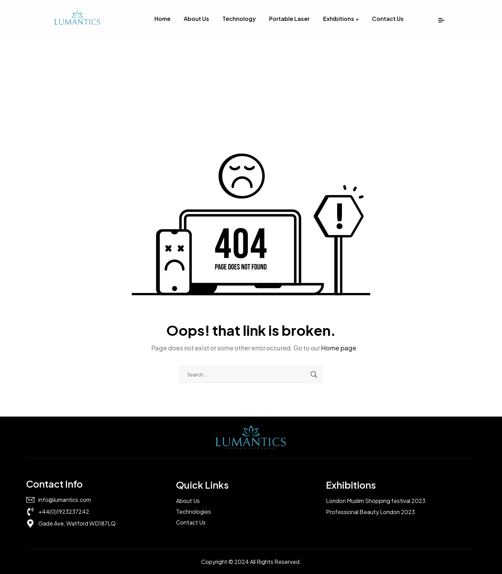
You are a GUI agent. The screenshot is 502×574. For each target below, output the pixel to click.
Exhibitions (338, 18)
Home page (338, 348)
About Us (196, 18)
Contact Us (388, 18)
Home (162, 18)
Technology (239, 18)
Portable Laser (289, 18)
